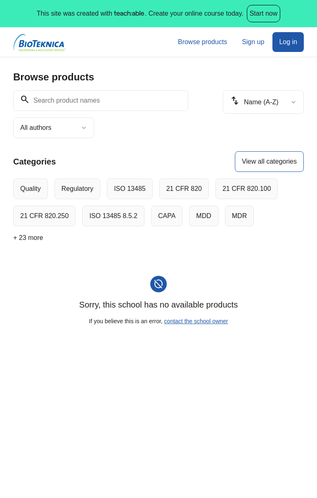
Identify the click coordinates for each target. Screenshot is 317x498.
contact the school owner (196, 321)
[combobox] (53, 127)
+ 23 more (28, 237)
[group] (158, 202)
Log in (288, 41)
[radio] (30, 189)
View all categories (269, 161)
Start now (264, 13)
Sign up (253, 41)
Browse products (202, 41)
